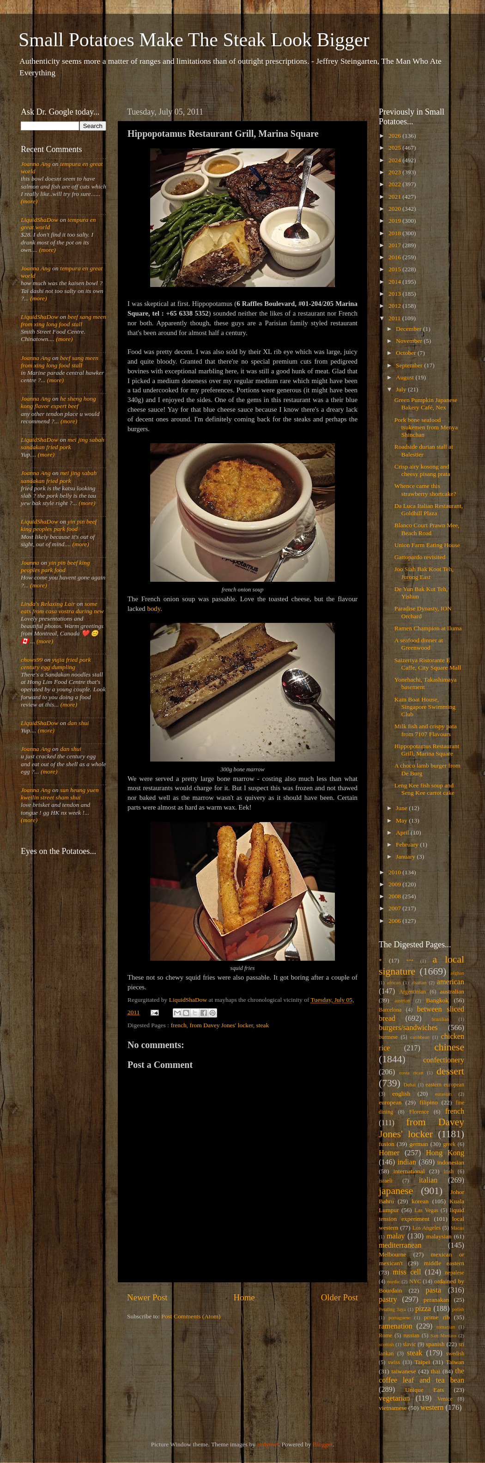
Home (244, 1297)
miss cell (407, 1272)
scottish (386, 1344)
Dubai (410, 1084)
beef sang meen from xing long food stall (63, 320)
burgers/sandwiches (408, 1028)
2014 (395, 281)
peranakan (436, 1299)
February (408, 844)
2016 (395, 257)
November (410, 340)
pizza (423, 1309)
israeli (386, 1180)
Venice (445, 1399)
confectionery (443, 1060)
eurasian (443, 1094)
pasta (433, 1290)
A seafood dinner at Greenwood (418, 644)
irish (449, 1171)
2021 (395, 196)
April (403, 832)
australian (452, 991)
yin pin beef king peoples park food (59, 525)
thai (435, 1371)
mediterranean (400, 1245)
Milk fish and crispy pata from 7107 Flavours (425, 730)
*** (409, 960)
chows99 (31, 659)
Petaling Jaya (392, 1309)
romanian (445, 1326)
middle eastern (444, 1263)
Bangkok (437, 1000)
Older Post (339, 1297)
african (394, 982)
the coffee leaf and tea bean (421, 1375)
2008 (395, 896)
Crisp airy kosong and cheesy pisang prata (422, 470)
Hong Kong (445, 1153)
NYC (415, 1281)
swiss (394, 1362)
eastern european (444, 1084)
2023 (395, 172)
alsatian (418, 982)
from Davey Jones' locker (221, 1025)
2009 (395, 884)
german (418, 1143)
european (390, 1102)
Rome (385, 1335)
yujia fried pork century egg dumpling (56, 663)
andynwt (268, 1444)
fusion (386, 1143)
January (406, 856)
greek (449, 1144)
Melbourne (392, 1254)
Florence (419, 1112)
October (407, 352)
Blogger (323, 1444)
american (450, 982)
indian (406, 1162)
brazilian (440, 1019)
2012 (395, 305)
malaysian (439, 1236)
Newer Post (147, 1297)
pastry (388, 1299)
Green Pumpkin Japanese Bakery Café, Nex (425, 403)
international (409, 1171)
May (402, 820)
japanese (396, 1190)
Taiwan (455, 1362)
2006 (395, 920)
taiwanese (403, 1371)
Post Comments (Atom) (190, 1316)
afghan (457, 972)
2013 (395, 293)
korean (420, 1201)
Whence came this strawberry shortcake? (425, 489)
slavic (409, 1344)
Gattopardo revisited (420, 557)
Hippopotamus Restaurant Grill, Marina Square (427, 750)
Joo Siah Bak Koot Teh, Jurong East (424, 573)
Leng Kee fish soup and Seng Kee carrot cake (424, 789)
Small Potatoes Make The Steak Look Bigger (194, 39)
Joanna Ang (36, 163)
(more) (29, 201)
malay (396, 1236)
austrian (402, 1000)
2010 (395, 872)
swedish (455, 1353)
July (402, 389)
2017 (395, 245)
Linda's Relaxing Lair (48, 603)
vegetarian (394, 1398)
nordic (393, 1281)
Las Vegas (426, 1210)
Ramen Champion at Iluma (428, 628)
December (409, 328)
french (178, 1025)
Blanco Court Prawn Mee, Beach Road (427, 529)
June (402, 808)
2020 (395, 208)
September (410, 365)
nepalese (454, 1272)
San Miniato (443, 1335)
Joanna (30, 562)
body (153, 608)
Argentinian (412, 991)
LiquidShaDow (39, 219)
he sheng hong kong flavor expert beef (58, 402)
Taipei (422, 1362)
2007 (395, 908)
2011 (395, 318)
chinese (449, 1047)
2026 (395, 135)
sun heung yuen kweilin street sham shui (60, 793)
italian (428, 1180)
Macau (457, 1228)
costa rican (411, 1072)
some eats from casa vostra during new (62, 607)
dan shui (78, 722)
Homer (389, 1153)
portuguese (399, 1317)
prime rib (437, 1317)
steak (262, 1025)
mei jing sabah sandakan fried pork (62, 443)
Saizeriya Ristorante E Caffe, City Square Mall (427, 664)
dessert (450, 1071)
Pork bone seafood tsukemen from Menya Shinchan (426, 427)
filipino (428, 1102)
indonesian (451, 1162)
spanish (435, 1344)
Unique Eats (424, 1389)
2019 (395, 220)
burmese (388, 1037)
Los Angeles (426, 1228)
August (405, 377)
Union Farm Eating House (427, 545)
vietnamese (393, 1407)
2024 (395, 160)
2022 (395, 184)
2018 (395, 233)
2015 (395, 269)
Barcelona (390, 1009)
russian (411, 1335)
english (401, 1093)
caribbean (420, 1037)
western (431, 1407)
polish (458, 1309)
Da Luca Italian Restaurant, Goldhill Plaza (428, 509)
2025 (395, 147)
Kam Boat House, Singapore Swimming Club (424, 707)
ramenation (395, 1326)
